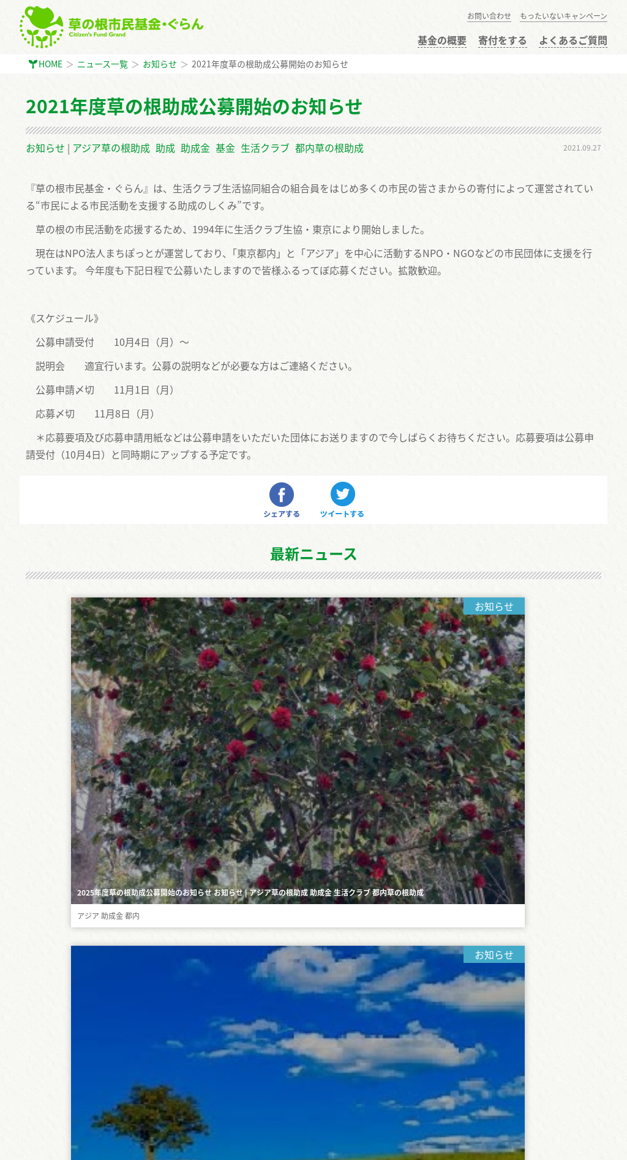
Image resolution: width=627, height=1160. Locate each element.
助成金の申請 (51, 973)
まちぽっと (50, 1142)
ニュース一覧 (102, 64)
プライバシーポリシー (68, 1074)
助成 (165, 147)
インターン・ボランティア (76, 1048)
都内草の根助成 (329, 147)
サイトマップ (51, 1099)
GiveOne (98, 1142)
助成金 (195, 147)
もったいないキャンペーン (563, 15)
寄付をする (502, 39)
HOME (50, 64)
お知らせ (160, 64)
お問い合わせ (489, 15)
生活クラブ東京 (154, 1142)
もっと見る (313, 753)
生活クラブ (265, 147)
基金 (225, 147)
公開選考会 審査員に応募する (82, 998)
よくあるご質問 (573, 39)
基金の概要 (442, 39)
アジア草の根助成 (111, 147)
